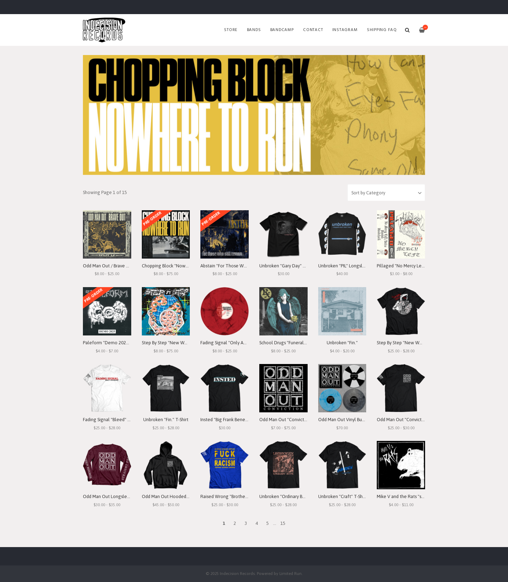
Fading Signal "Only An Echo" (229, 342)
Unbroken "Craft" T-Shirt (342, 496)
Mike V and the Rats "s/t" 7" (404, 496)
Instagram (345, 30)
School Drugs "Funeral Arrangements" (297, 342)
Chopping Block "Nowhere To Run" (177, 265)
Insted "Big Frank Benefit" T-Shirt (233, 419)
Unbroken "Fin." (342, 342)
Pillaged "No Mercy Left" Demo (409, 265)
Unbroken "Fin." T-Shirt (165, 419)
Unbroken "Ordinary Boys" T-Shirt (292, 496)
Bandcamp (282, 30)
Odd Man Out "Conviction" (285, 419)
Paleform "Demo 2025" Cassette (116, 342)
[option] (254, 115)
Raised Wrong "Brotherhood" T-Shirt (236, 496)
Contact (313, 30)
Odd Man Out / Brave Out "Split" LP (118, 265)
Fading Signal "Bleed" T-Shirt (111, 419)
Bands (254, 30)
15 (282, 523)
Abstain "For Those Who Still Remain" (238, 265)
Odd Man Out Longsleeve (109, 496)
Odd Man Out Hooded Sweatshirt (175, 496)
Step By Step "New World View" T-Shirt (415, 342)
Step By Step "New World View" (173, 342)
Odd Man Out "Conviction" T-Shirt (410, 419)
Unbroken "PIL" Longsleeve (345, 265)
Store (230, 30)
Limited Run (290, 573)
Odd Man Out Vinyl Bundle (344, 419)
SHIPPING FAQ (382, 30)
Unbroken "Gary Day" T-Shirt (287, 265)
